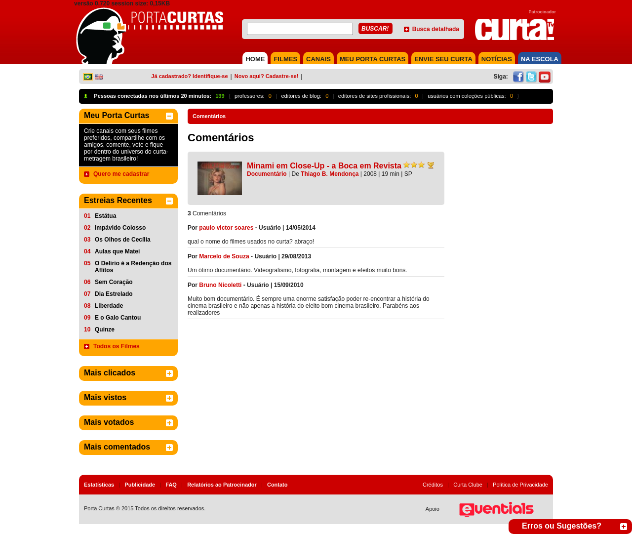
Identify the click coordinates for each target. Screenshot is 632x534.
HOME (255, 59)
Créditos (433, 485)
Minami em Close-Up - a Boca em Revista (324, 166)
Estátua (105, 215)
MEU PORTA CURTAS (372, 59)
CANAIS (318, 59)
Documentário (267, 173)
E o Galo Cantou (118, 317)
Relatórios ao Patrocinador (222, 485)
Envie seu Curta (443, 59)
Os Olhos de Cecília (123, 239)
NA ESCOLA (539, 59)
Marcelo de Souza (224, 256)
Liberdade (109, 305)
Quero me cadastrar (121, 173)
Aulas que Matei (117, 251)
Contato (277, 485)
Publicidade (139, 485)
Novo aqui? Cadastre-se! (267, 76)
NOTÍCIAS (496, 59)
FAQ (171, 485)
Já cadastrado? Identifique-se (189, 76)
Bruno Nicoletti (220, 285)
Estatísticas (99, 485)
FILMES (285, 59)
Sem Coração (114, 282)
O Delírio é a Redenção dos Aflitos (133, 267)
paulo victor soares (226, 227)
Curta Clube (467, 485)
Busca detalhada (435, 29)
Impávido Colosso (120, 227)
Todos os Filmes (116, 346)
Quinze (105, 329)
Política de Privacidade (520, 485)
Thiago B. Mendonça (329, 173)
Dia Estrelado (114, 293)
